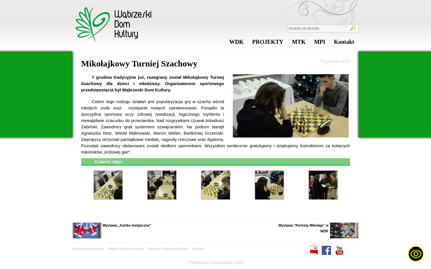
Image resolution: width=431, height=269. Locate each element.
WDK (236, 43)
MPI (319, 43)
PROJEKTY (267, 43)
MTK (299, 43)
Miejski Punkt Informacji (126, 248)
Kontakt (344, 43)
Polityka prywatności (88, 248)
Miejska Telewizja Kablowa (168, 248)
